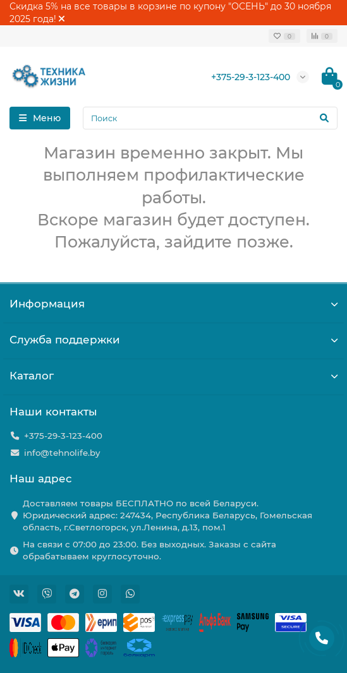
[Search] (210, 118)
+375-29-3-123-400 (250, 77)
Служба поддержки (173, 339)
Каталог (173, 375)
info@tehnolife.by (62, 453)
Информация (173, 303)
